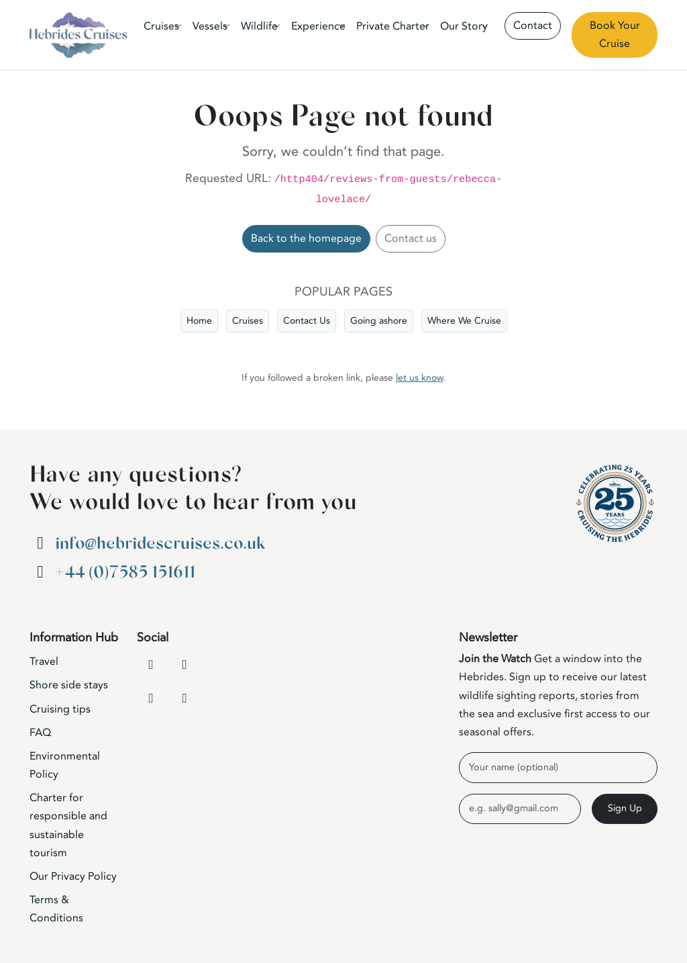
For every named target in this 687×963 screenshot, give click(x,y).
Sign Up (625, 808)
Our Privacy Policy (73, 876)
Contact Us (306, 320)
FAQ (40, 732)
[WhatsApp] (184, 698)
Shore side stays (69, 685)
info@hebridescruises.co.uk (160, 543)
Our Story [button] (464, 26)
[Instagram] (151, 698)
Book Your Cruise (615, 34)
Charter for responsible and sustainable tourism (68, 825)
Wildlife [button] (259, 26)
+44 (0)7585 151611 (125, 572)
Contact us (410, 238)
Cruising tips (60, 709)
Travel (44, 661)
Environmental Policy (65, 765)
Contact (532, 25)
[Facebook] (151, 664)
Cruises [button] (161, 26)
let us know (419, 377)
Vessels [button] (210, 26)
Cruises (247, 320)
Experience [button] (318, 26)
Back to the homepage (306, 238)
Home (199, 320)
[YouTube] (184, 664)
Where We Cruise (464, 320)
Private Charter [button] (392, 26)
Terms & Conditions (56, 908)
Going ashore (378, 320)
